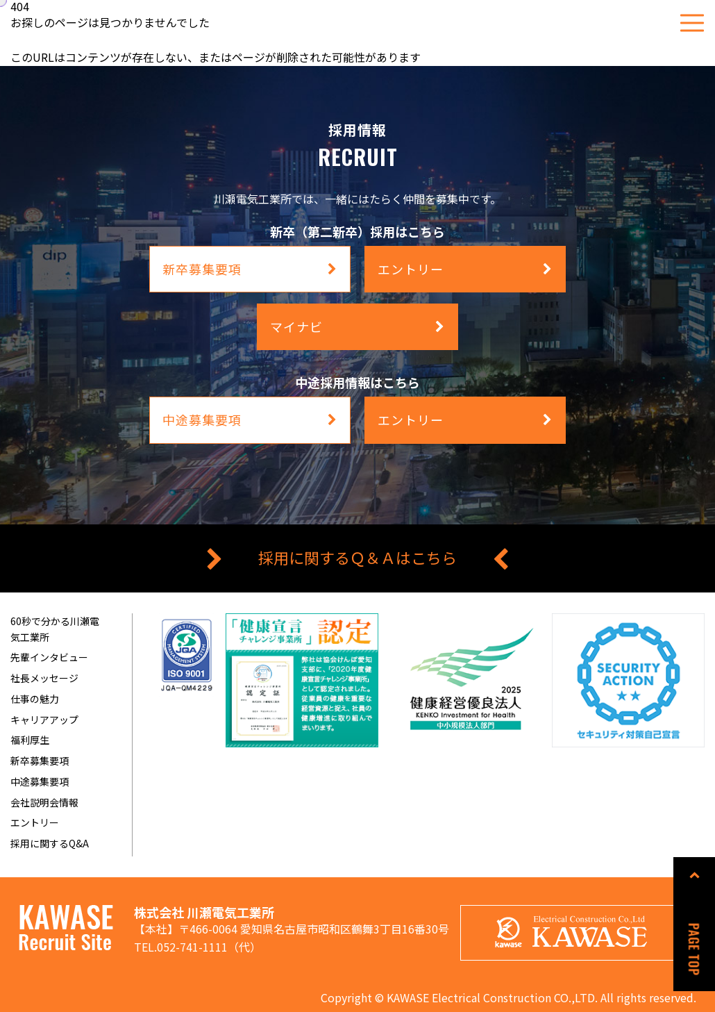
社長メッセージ (44, 678)
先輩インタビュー (49, 657)
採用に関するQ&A (49, 843)
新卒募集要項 (39, 761)
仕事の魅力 (34, 699)
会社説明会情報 (44, 802)
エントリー (34, 822)
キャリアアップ (44, 720)
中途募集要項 (39, 781)
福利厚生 (29, 740)
